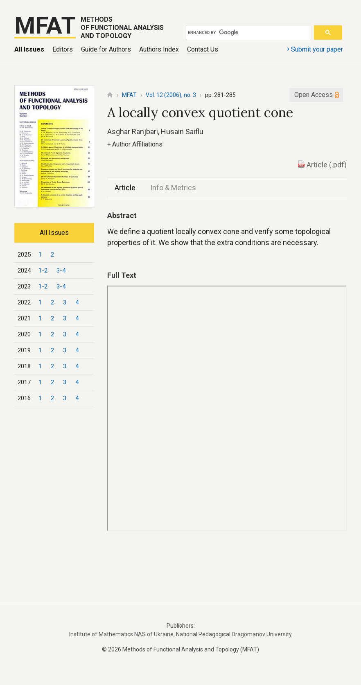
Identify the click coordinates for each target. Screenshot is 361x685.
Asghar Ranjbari (132, 131)
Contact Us (202, 49)
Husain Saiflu (182, 131)
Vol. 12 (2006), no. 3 (171, 95)
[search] (247, 32)
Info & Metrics (173, 187)
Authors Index (159, 49)
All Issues (29, 49)
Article (125, 187)
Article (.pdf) (327, 164)
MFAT (129, 95)
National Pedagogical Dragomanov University (234, 634)
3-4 (60, 270)
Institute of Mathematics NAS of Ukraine (121, 634)
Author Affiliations (134, 144)
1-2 (42, 270)
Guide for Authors (106, 49)
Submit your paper (315, 49)
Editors (62, 49)
